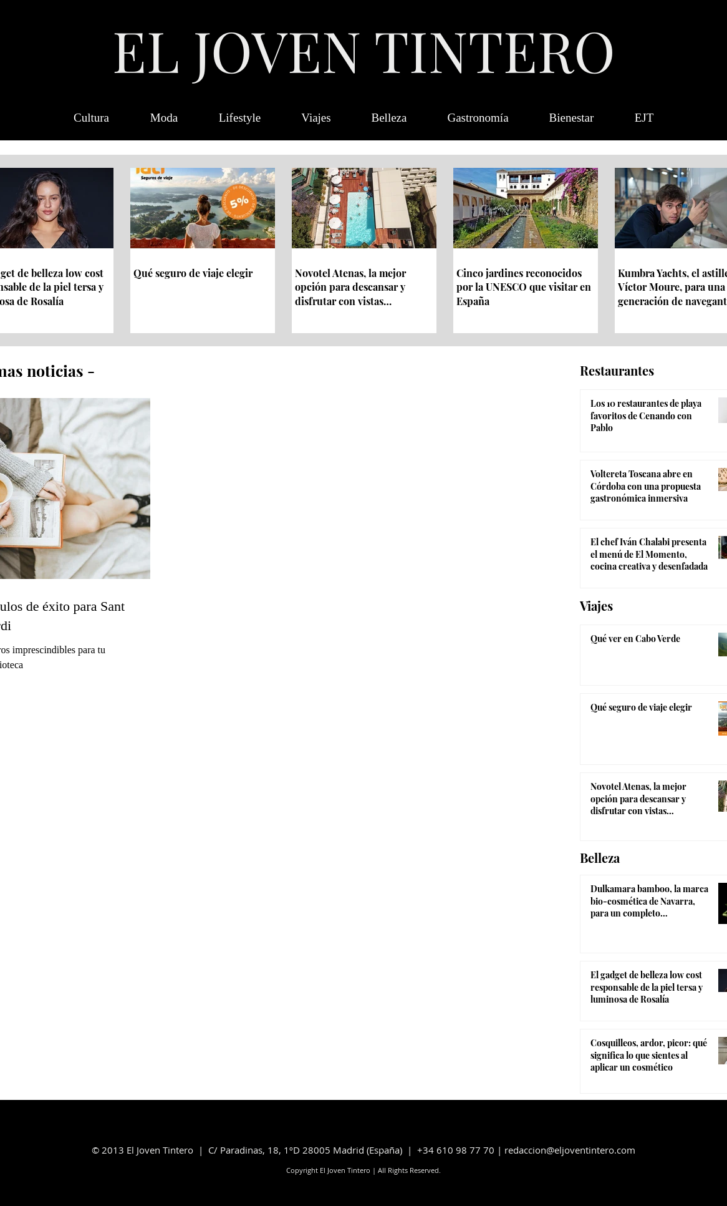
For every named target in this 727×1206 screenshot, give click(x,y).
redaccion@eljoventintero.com (569, 1150)
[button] (644, 118)
